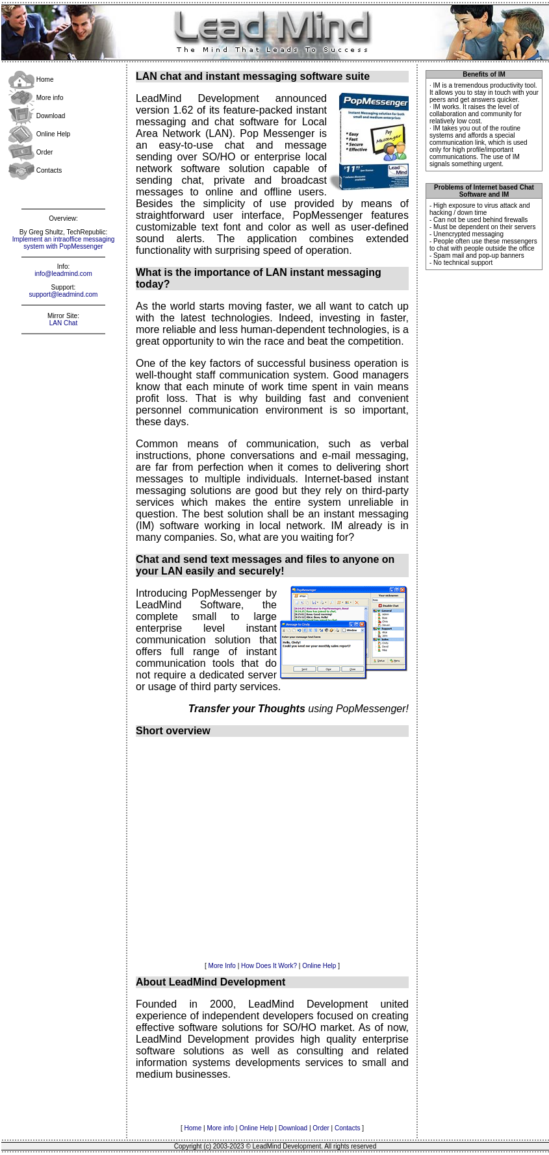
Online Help (39, 134)
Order (30, 152)
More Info (222, 965)
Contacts (35, 170)
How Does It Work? (269, 965)
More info (35, 97)
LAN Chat (63, 323)
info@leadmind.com (63, 273)
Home (30, 79)
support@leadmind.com (63, 294)
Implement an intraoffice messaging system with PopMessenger (63, 243)
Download (36, 115)
